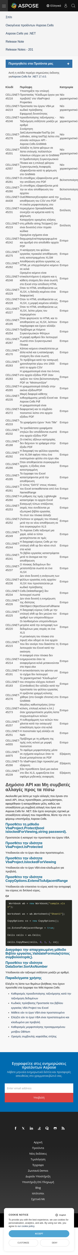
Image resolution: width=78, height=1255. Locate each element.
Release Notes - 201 (19, 49)
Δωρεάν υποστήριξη (38, 1176)
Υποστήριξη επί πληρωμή (38, 1182)
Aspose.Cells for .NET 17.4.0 (29, 76)
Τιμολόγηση (38, 1159)
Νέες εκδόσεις (38, 1153)
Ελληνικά (53, 5)
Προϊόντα (38, 1148)
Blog (38, 1187)
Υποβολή (39, 1097)
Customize (23, 1243)
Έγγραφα (38, 1165)
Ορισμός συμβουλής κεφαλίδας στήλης (34, 1036)
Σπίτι (9, 17)
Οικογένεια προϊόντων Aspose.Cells (30, 25)
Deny (54, 1243)
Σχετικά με (38, 1199)
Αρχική (38, 1142)
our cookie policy (26, 1226)
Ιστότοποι (38, 1193)
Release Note (15, 41)
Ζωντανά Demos (38, 1170)
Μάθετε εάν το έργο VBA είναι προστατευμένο (38, 1012)
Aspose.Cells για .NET (21, 33)
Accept (39, 1233)
